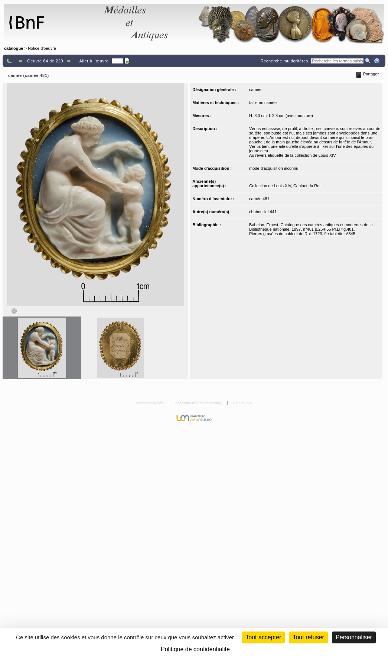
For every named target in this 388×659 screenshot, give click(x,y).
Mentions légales (150, 403)
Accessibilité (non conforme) (198, 403)
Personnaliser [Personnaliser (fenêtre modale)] (354, 637)
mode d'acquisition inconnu (273, 168)
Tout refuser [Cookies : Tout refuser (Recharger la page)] (308, 637)
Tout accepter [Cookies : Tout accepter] (263, 637)
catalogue (13, 48)
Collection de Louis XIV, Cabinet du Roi (284, 186)
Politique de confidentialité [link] (195, 649)
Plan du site (242, 403)
